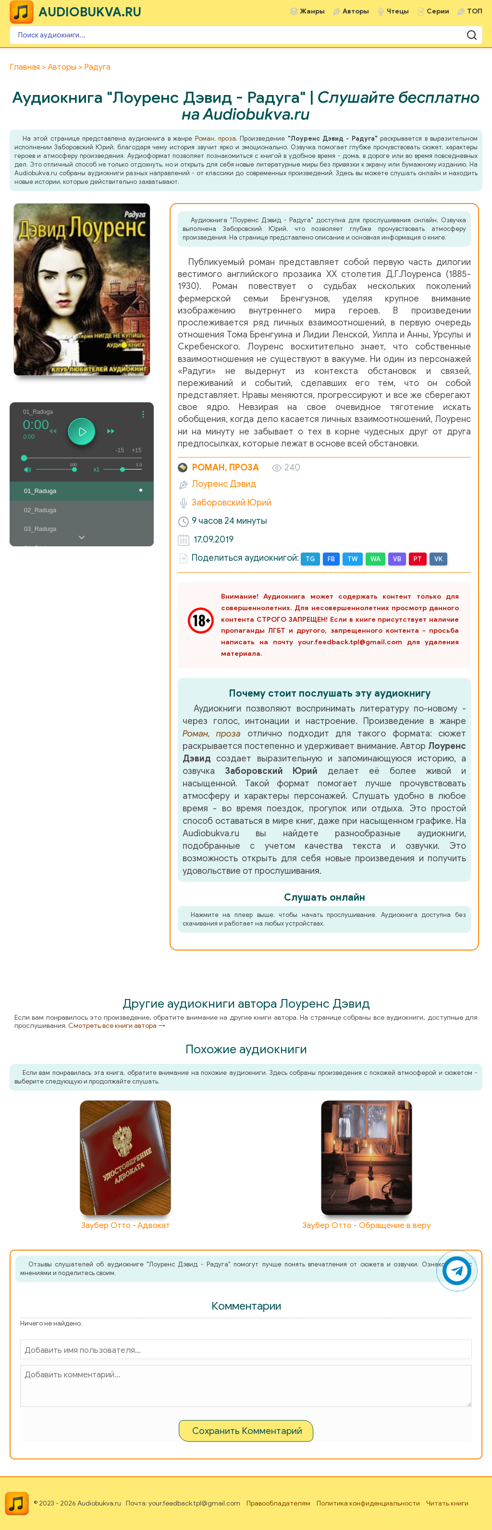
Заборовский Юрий (231, 502)
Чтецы (398, 11)
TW (352, 559)
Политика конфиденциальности (368, 1503)
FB (331, 559)
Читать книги (447, 1503)
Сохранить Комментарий (247, 1430)
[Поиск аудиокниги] (246, 35)
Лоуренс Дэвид (224, 484)
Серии (438, 11)
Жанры (312, 11)
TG (310, 559)
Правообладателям (278, 1503)
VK (438, 559)
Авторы (356, 11)
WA (375, 559)
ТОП (474, 11)
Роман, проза (215, 138)
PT (418, 559)
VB (397, 559)
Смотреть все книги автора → (116, 1026)
